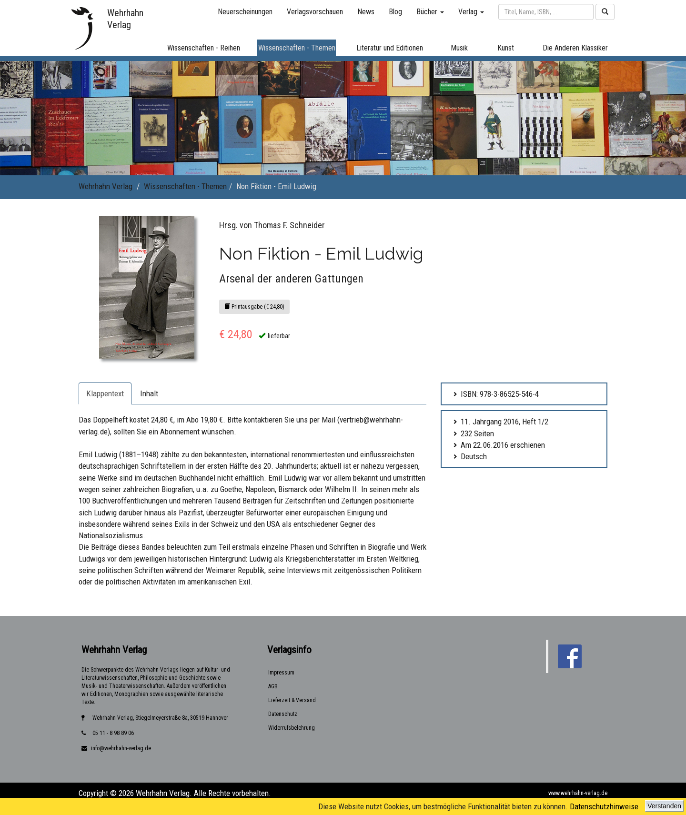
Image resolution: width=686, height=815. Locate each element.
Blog (395, 11)
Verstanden (664, 806)
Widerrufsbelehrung (291, 727)
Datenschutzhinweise (604, 806)
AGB (273, 686)
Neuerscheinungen (245, 11)
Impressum (281, 672)
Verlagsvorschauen (315, 11)
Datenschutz (282, 714)
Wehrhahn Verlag (105, 186)
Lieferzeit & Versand (292, 700)
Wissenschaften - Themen (185, 186)
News (365, 11)
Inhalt (149, 393)
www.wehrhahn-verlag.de (577, 793)
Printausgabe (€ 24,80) (254, 306)
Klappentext (105, 393)
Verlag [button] (471, 11)
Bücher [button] (430, 11)
